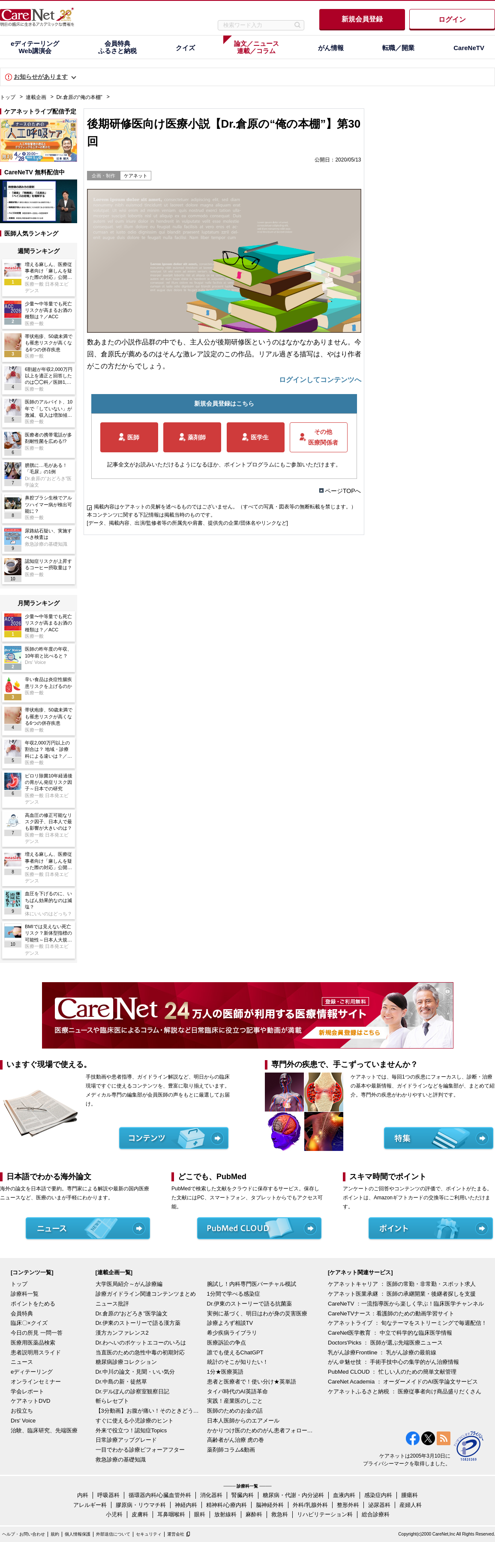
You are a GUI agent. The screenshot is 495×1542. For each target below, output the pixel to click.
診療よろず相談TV (230, 1323)
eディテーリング (32, 1372)
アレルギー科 (90, 1505)
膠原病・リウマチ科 (141, 1505)
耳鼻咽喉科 (171, 1514)
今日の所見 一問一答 (37, 1333)
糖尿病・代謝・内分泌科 (293, 1495)
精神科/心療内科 (226, 1505)
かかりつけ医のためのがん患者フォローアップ (260, 1430)
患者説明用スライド (36, 1352)
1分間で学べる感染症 (233, 1294)
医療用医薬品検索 (33, 1342)
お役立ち (22, 1411)
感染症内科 (378, 1495)
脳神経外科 (270, 1505)
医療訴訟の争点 (226, 1342)
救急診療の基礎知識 (121, 1459)
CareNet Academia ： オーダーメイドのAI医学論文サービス (403, 1381)
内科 (82, 1495)
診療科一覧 (25, 1294)
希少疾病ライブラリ (232, 1333)
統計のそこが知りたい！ (237, 1362)
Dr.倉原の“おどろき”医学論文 (132, 1313)
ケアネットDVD (30, 1401)
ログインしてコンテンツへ (320, 379)
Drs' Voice (23, 1420)
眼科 (199, 1514)
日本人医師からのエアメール (243, 1420)
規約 (55, 1534)
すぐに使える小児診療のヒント (135, 1420)
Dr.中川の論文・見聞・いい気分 (135, 1372)
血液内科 (344, 1495)
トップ (7, 97)
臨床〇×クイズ (29, 1323)
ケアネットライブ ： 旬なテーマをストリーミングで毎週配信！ (407, 1323)
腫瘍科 (409, 1495)
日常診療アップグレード (126, 1440)
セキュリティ (149, 1534)
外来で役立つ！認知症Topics (131, 1430)
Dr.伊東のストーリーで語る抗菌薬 (249, 1303)
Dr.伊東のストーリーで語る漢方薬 (138, 1323)
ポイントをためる (33, 1303)
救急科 (279, 1514)
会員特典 (22, 1313)
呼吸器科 (108, 1495)
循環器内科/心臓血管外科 (160, 1495)
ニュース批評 (112, 1303)
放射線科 (225, 1514)
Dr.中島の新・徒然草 (121, 1381)
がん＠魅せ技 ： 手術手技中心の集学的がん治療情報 (393, 1362)
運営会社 (175, 1534)
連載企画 (36, 97)
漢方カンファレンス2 (122, 1333)
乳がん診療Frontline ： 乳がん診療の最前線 (382, 1352)
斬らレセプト (112, 1401)
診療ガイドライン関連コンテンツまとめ (146, 1294)
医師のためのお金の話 (235, 1411)
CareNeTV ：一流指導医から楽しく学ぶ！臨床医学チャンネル (406, 1303)
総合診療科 (376, 1514)
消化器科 (211, 1495)
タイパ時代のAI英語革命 (237, 1391)
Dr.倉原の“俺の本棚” (79, 97)
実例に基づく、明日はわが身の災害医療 (257, 1313)
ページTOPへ (343, 490)
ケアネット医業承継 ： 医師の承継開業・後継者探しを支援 (402, 1294)
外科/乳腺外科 (310, 1505)
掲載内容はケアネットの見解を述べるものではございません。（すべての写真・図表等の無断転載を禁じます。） (225, 507)
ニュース (22, 1362)
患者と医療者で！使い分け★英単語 (251, 1381)
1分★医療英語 (225, 1372)
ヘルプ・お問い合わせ (23, 1534)
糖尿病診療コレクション (126, 1362)
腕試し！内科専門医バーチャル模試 (251, 1284)
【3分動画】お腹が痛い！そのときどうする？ (149, 1411)
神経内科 (186, 1505)
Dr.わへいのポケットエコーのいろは (141, 1342)
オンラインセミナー (36, 1381)
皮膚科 (140, 1514)
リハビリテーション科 (325, 1514)
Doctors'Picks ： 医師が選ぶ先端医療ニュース (385, 1342)
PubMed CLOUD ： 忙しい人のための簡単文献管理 (392, 1372)
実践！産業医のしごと (235, 1401)
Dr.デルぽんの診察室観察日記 (133, 1391)
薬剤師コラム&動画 (231, 1449)
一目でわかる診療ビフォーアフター (140, 1449)
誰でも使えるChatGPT (235, 1352)
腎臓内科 (242, 1495)
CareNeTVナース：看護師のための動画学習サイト (391, 1313)
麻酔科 (254, 1514)
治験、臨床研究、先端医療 (44, 1430)
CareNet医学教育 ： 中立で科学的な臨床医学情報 (390, 1333)
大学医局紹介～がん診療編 (129, 1284)
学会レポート (27, 1391)
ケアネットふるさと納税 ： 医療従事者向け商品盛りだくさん (404, 1391)
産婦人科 (410, 1505)
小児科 (114, 1514)
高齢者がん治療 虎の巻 (235, 1440)
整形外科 (348, 1505)
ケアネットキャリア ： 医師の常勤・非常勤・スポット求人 (402, 1284)
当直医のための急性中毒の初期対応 (140, 1352)
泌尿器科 (379, 1505)
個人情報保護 (77, 1534)
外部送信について (113, 1534)
